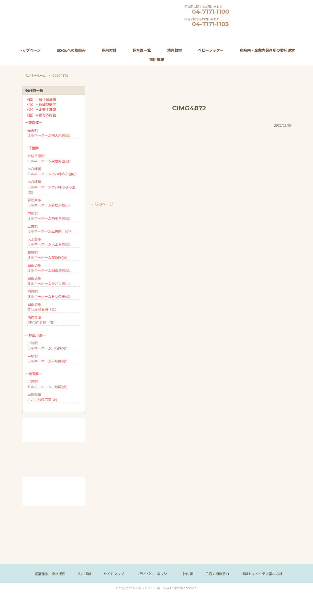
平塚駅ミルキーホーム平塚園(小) (47, 359)
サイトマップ (113, 574)
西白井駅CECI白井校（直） (41, 320)
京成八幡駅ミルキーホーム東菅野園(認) (49, 158)
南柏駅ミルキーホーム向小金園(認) (49, 215)
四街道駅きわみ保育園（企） (42, 307)
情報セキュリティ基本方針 (261, 574)
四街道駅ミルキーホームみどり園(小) (49, 281)
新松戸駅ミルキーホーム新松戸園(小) (49, 203)
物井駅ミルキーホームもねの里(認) (49, 294)
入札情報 (84, 574)
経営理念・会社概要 (49, 574)
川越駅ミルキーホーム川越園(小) (47, 384)
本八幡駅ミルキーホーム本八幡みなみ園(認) (51, 187)
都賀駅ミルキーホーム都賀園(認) (47, 255)
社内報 (188, 574)
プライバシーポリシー (153, 574)
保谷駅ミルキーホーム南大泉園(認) (49, 133)
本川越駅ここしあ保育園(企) (42, 397)
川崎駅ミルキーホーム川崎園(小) (47, 345)
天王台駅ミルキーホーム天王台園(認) (49, 242)
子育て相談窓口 (217, 574)
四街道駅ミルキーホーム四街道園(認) (49, 268)
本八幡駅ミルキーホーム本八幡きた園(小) (52, 171)
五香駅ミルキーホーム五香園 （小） (50, 229)
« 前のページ (102, 204)
